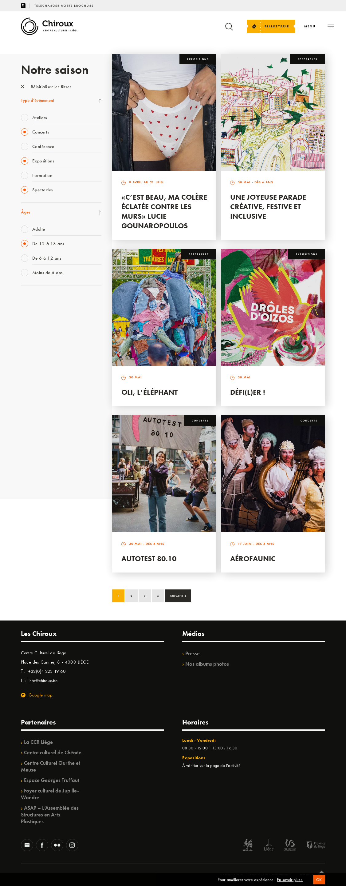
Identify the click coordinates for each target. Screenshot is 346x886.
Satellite (28, 364)
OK (319, 883)
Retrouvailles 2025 (38, 477)
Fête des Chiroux (36, 301)
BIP (24, 376)
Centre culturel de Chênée (52, 752)
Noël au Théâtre (35, 452)
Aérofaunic (253, 558)
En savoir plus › (290, 883)
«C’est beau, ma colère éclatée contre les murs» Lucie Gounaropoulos (164, 211)
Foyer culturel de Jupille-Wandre (50, 794)
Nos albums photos (207, 664)
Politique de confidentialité (270, 874)
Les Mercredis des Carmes (44, 326)
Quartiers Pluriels (36, 414)
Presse (192, 653)
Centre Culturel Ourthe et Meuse (50, 766)
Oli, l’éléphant (149, 392)
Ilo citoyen (30, 427)
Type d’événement (37, 100)
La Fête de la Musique (41, 313)
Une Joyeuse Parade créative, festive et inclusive (268, 206)
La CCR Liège (38, 742)
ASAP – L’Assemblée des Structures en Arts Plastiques (50, 814)
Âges (25, 212)
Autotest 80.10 (148, 558)
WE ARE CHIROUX (39, 465)
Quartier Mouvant (37, 402)
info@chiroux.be (43, 680)
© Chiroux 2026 (231, 874)
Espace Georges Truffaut (51, 780)
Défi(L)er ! (247, 392)
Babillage (29, 351)
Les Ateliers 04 (34, 389)
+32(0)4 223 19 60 (47, 671)
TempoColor (32, 440)
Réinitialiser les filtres (46, 87)
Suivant (178, 595)
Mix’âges (29, 339)
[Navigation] (309, 26)
